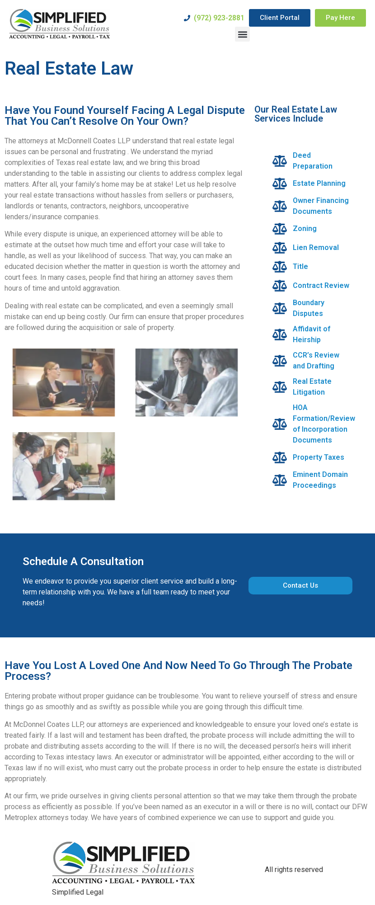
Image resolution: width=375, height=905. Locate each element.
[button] (242, 34)
